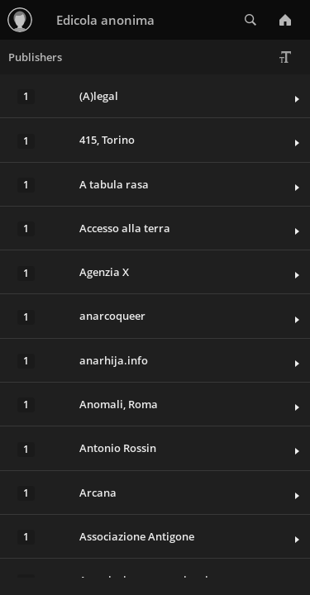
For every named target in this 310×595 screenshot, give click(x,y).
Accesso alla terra (124, 228)
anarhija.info (113, 360)
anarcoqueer (112, 315)
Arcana (98, 492)
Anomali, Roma (118, 404)
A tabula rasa (114, 184)
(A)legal (98, 95)
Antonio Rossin (117, 447)
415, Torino (107, 139)
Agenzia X (104, 271)
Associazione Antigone (136, 536)
